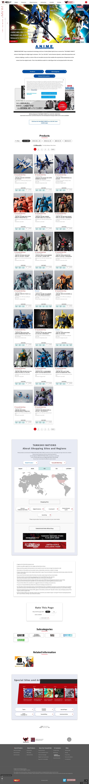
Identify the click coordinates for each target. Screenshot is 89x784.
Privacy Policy (67, 754)
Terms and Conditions (69, 757)
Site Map (59, 2)
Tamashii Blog (44, 714)
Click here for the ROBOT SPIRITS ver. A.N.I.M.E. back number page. (44, 122)
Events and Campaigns (42, 754)
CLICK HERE (13, 41)
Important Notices (41, 750)
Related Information (44, 76)
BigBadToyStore (37, 509)
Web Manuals (55, 752)
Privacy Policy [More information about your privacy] (34, 89)
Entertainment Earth (66, 508)
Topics (23, 709)
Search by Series (16, 754)
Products (32, 71)
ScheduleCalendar (44, 709)
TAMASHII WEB (67, 750)
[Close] (63, 80)
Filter (18, 141)
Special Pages (64, 709)
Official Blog (29, 752)
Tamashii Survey (56, 750)
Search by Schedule (17, 750)
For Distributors (68, 759)
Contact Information (56, 758)
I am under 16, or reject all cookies (49, 93)
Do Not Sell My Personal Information (6, 775)
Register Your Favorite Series (43, 757)
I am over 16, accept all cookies (48, 96)
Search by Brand (17, 752)
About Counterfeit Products (43, 752)
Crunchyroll (51, 509)
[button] (7, 23)
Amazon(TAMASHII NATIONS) (23, 508)
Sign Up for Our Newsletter (43, 759)
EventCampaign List (24, 714)
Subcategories (55, 71)
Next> (53, 149)
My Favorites (43, 2)
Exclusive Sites (29, 750)
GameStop (44, 515)
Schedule (52, 2)
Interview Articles (64, 714)
